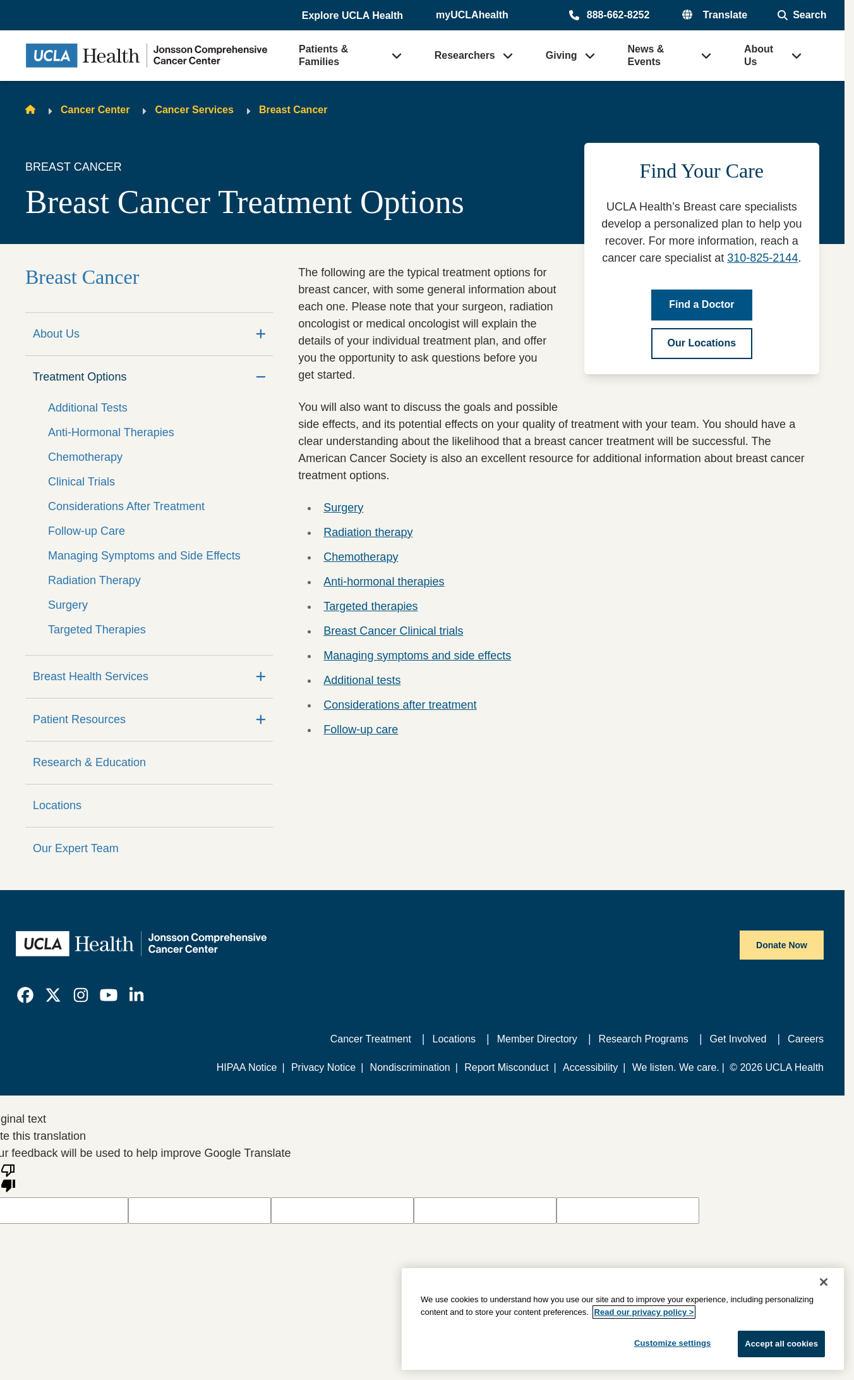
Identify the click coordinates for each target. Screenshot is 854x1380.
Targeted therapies (370, 606)
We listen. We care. (675, 1067)
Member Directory (537, 1039)
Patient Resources (79, 719)
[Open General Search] (802, 15)
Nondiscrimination (410, 1067)
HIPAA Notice (247, 1067)
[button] (354, 15)
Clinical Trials (81, 481)
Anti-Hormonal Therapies (111, 432)
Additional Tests (88, 407)
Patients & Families (323, 55)
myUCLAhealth (472, 14)
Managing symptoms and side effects (417, 655)
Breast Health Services (90, 676)
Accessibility (590, 1067)
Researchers (465, 55)
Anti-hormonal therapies (383, 581)
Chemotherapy (85, 457)
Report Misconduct (506, 1067)
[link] (25, 995)
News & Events (646, 55)
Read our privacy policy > (644, 1312)
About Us (758, 55)
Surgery (68, 605)
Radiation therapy (367, 532)
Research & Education (89, 762)
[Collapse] (261, 377)
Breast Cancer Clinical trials (393, 631)
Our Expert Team (76, 848)
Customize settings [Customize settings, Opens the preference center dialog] (672, 1343)
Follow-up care (360, 729)
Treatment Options (79, 376)
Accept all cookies (781, 1343)
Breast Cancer (293, 109)
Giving (561, 55)
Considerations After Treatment (126, 506)
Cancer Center (95, 109)
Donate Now (781, 945)
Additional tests (361, 680)
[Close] (824, 1282)
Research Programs (644, 1039)
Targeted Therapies (97, 629)
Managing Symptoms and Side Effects (144, 555)
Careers (806, 1039)
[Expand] (261, 334)
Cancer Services (194, 109)
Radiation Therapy (94, 580)
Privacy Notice (323, 1067)
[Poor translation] (8, 1177)
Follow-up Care (86, 531)
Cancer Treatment (370, 1039)
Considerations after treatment (399, 705)
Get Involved (738, 1039)
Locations (57, 805)
